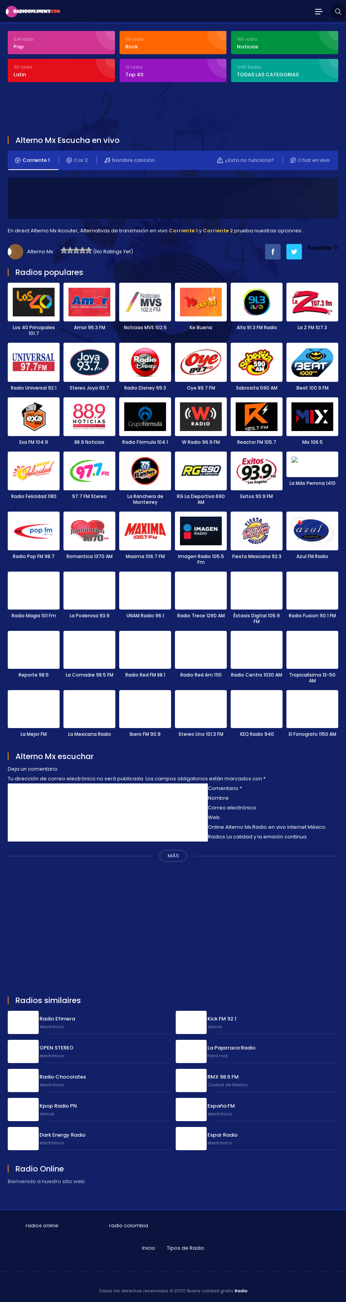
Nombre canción (129, 160)
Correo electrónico (232, 806)
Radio (241, 1289)
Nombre (218, 796)
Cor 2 (77, 160)
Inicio (148, 1246)
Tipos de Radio (185, 1246)
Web (214, 815)
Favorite (323, 248)
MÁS (173, 854)
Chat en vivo (310, 160)
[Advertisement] (148, 110)
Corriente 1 (32, 160)
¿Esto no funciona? (245, 160)
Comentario (225, 786)
